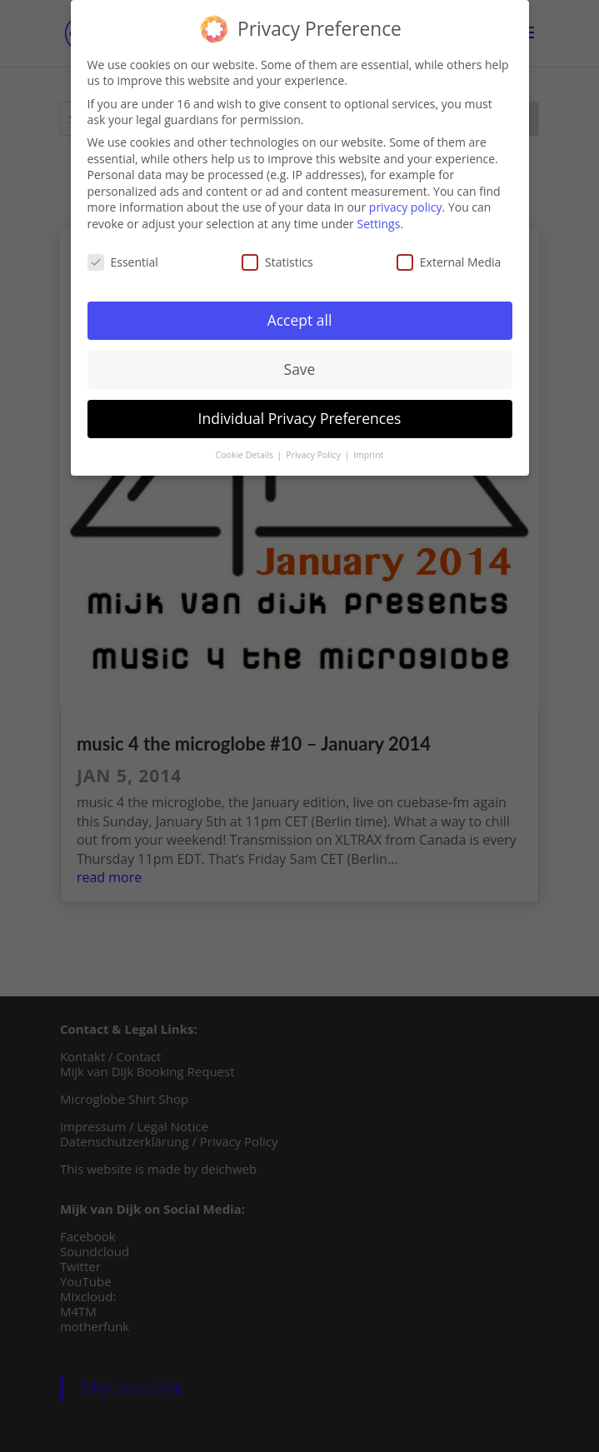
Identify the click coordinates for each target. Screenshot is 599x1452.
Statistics (277, 258)
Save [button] (300, 366)
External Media (449, 258)
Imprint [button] (368, 451)
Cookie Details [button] (246, 451)
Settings (378, 219)
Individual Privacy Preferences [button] (300, 415)
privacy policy (405, 204)
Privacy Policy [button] (314, 451)
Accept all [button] (299, 317)
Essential (122, 258)
